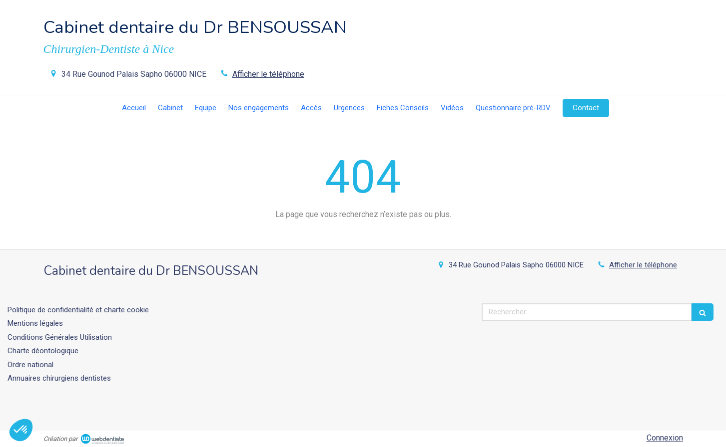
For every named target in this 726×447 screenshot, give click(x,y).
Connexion (665, 438)
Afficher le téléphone (268, 74)
